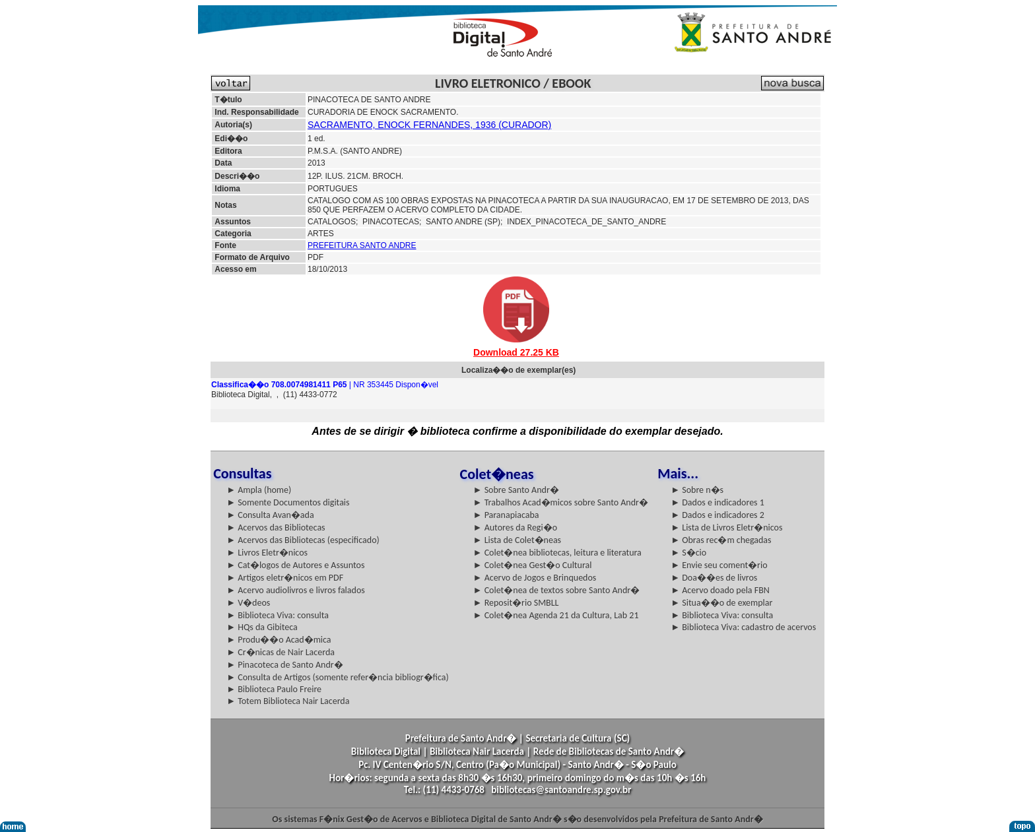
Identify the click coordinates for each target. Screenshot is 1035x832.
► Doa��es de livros (714, 577)
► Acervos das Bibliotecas (275, 527)
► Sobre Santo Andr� (516, 490)
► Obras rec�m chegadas (721, 540)
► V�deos (248, 602)
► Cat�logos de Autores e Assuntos (295, 565)
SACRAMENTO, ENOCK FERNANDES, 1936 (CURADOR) (429, 124)
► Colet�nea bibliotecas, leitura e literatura (557, 552)
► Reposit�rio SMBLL (516, 602)
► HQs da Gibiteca (262, 627)
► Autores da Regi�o (515, 527)
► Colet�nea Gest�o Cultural (532, 565)
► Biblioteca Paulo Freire (273, 689)
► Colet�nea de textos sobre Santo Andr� (556, 590)
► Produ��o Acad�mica (278, 639)
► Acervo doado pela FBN (720, 590)
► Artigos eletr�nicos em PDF (284, 577)
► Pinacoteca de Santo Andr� (284, 664)
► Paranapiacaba (506, 515)
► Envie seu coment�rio (719, 565)
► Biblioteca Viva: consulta (277, 615)
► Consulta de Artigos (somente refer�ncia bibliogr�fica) (337, 677)
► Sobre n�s (697, 490)
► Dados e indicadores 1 (717, 502)
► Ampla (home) (258, 490)
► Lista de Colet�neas (517, 540)
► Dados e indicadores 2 (717, 515)
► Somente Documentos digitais (287, 502)
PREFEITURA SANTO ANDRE (362, 245)
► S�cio (688, 552)
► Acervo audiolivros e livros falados (295, 590)
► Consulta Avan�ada (270, 515)
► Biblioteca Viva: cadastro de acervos (743, 627)
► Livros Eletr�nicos (267, 552)
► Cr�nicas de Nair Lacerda (280, 652)
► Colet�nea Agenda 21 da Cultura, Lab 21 (556, 615)
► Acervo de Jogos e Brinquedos (535, 577)
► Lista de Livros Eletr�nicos (726, 527)
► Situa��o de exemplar (721, 602)
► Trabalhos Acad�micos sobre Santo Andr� (560, 502)
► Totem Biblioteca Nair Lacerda (287, 701)
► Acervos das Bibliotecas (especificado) (303, 540)
